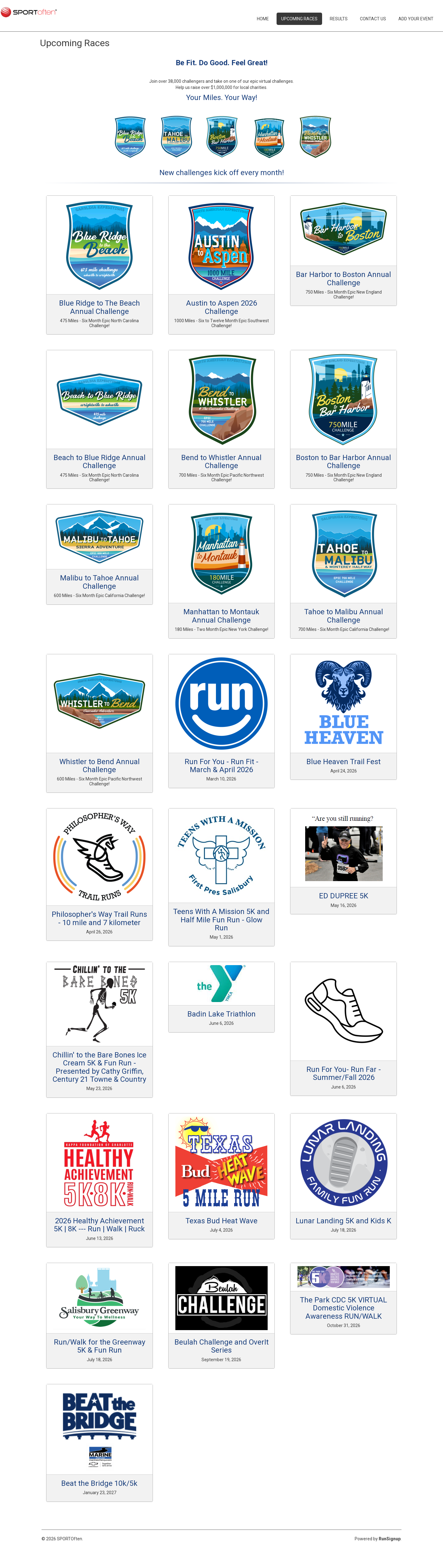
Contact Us (373, 18)
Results (339, 18)
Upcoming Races (299, 18)
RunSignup (390, 1538)
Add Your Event (415, 18)
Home (263, 18)
